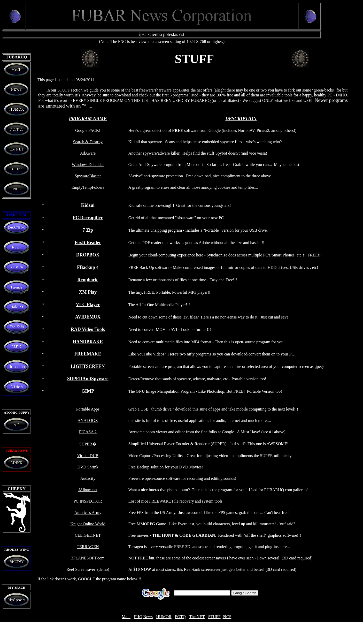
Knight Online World (87, 524)
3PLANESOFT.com (87, 558)
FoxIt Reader (88, 242)
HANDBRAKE (88, 341)
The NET (197, 617)
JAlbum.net (87, 490)
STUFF (214, 617)
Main (126, 617)
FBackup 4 (88, 267)
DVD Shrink (87, 467)
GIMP (87, 391)
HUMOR (164, 617)
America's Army (88, 512)
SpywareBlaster (88, 176)
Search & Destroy (88, 142)
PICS (227, 617)
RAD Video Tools (88, 329)
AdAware (88, 153)
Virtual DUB (87, 455)
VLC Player (88, 304)
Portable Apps (87, 409)
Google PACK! (88, 130)
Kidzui (88, 205)
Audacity (88, 478)
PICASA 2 (88, 432)
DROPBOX (87, 254)
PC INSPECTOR (88, 501)
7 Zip (88, 230)
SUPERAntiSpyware (88, 378)
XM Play (88, 292)
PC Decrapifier (88, 217)
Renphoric (87, 279)
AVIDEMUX (88, 317)
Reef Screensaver (80, 569)
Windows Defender (88, 164)
